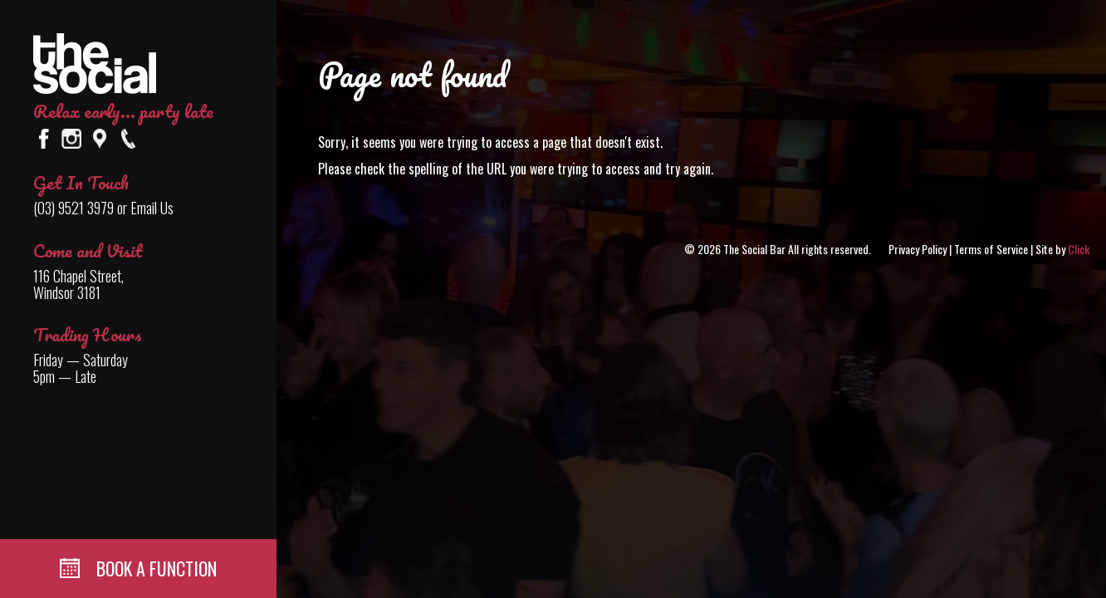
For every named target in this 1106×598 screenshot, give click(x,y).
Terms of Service (991, 248)
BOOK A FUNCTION (138, 568)
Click (1078, 248)
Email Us (152, 207)
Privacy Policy (917, 248)
